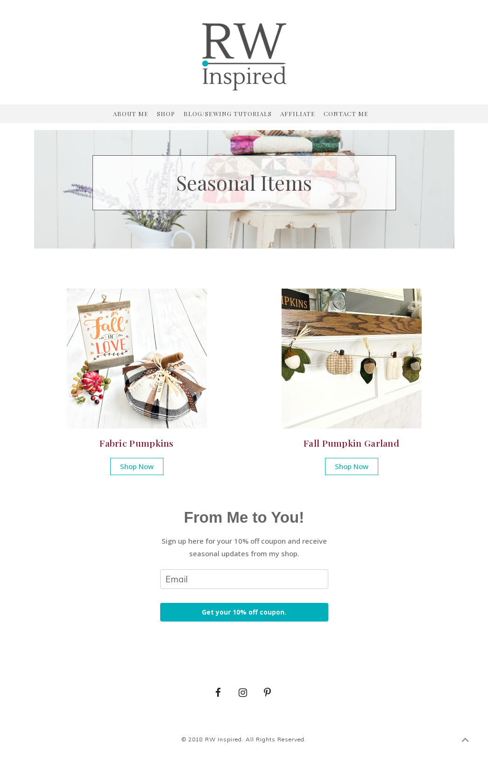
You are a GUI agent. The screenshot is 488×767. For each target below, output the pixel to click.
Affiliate (297, 113)
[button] (136, 466)
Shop (166, 113)
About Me (131, 113)
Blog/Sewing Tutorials (228, 113)
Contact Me (346, 113)
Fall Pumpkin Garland (351, 443)
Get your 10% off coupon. (244, 612)
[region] (244, 183)
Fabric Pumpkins (136, 443)
